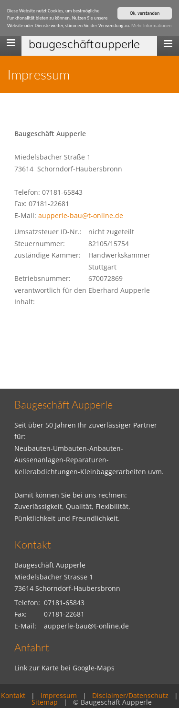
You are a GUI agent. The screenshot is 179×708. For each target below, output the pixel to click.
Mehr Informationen (151, 25)
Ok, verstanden (144, 13)
